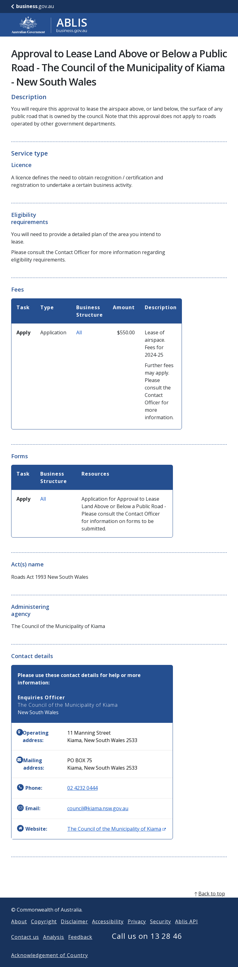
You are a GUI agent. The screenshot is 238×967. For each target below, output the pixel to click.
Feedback (80, 946)
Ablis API (186, 931)
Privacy (137, 931)
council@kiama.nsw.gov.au (97, 808)
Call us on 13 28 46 (147, 946)
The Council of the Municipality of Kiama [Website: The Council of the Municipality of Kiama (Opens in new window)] (116, 829)
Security (160, 931)
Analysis (53, 946)
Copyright (44, 931)
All (79, 332)
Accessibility (107, 931)
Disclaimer (74, 931)
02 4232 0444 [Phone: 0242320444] (82, 788)
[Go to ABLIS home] (49, 24)
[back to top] (119, 903)
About (19, 931)
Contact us (25, 946)
